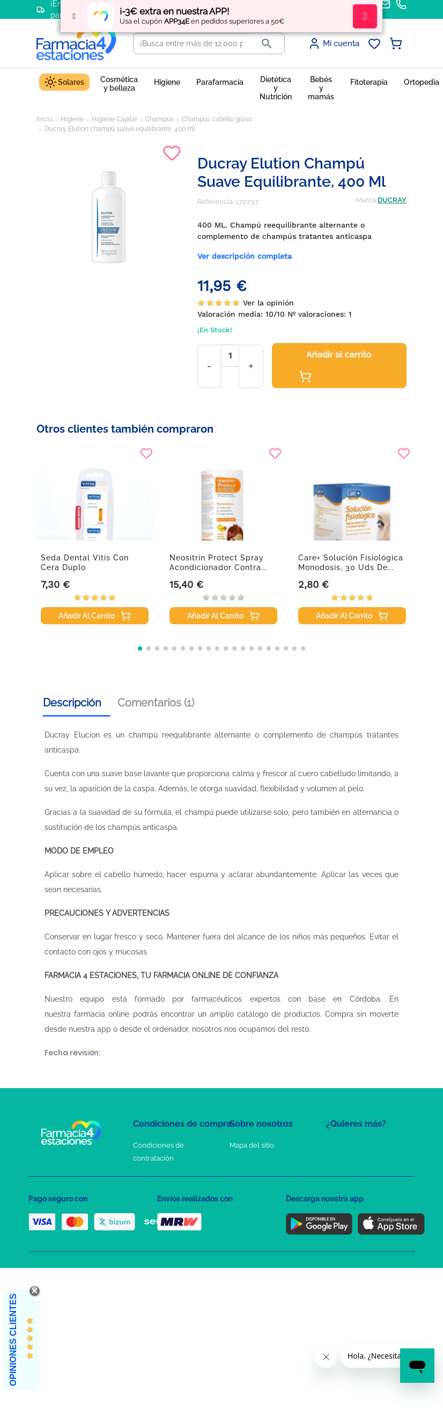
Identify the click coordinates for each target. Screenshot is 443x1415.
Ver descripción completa (244, 256)
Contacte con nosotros (266, 1176)
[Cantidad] (229, 356)
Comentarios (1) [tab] (155, 702)
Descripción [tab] (72, 702)
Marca (366, 200)
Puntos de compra (163, 1220)
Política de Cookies (164, 1189)
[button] (140, 648)
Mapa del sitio (252, 1145)
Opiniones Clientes (13, 1340)
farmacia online (101, 1014)
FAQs (238, 1161)
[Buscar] (191, 43)
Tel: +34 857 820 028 (262, 1220)
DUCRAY (392, 200)
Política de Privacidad (167, 1174)
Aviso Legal (152, 1205)
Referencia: (215, 202)
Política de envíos (161, 1236)
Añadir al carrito (335, 366)
